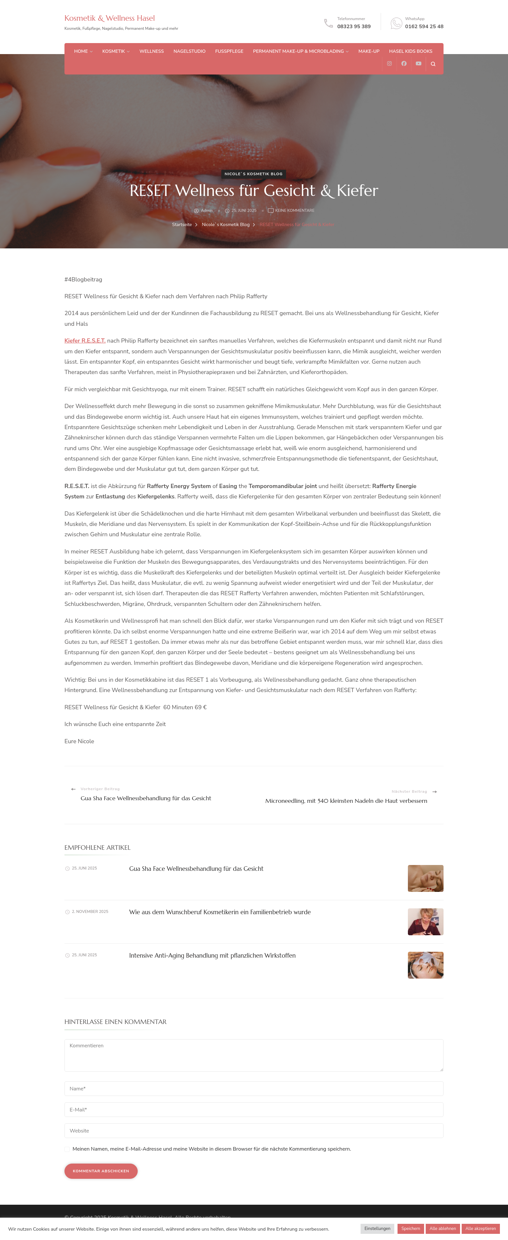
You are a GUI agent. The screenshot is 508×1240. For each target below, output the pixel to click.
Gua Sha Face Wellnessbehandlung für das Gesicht (194, 868)
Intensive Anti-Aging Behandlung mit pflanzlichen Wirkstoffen (210, 955)
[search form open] (433, 64)
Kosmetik (113, 51)
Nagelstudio (190, 51)
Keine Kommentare (295, 210)
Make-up (368, 51)
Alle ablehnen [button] (443, 1229)
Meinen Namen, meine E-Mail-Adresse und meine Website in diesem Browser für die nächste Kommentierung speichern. (212, 1149)
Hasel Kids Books (411, 51)
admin (207, 210)
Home (81, 51)
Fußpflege (229, 51)
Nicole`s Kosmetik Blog (254, 173)
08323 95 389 (354, 26)
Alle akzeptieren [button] (481, 1229)
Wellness (152, 51)
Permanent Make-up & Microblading (298, 51)
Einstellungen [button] (377, 1229)
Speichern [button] (410, 1229)
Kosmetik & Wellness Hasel (113, 18)
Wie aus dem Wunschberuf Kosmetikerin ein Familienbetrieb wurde (217, 912)
